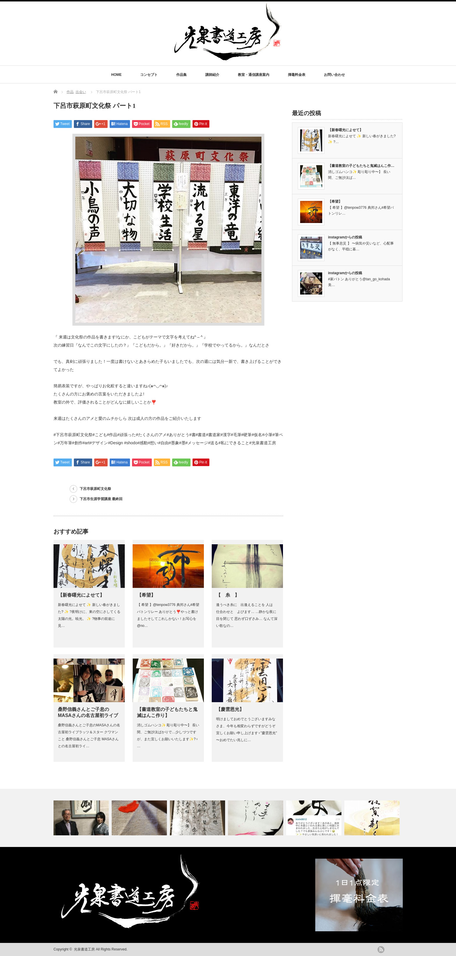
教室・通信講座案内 (253, 75)
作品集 (181, 75)
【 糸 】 (227, 595)
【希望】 (146, 595)
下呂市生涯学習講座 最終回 (101, 499)
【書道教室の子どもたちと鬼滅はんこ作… (361, 166)
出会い (81, 92)
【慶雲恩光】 (230, 709)
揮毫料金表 (296, 75)
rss (380, 949)
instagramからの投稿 (345, 237)
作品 (70, 92)
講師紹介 (212, 75)
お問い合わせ (334, 75)
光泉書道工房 (84, 949)
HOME (116, 75)
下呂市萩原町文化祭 (95, 489)
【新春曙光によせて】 (81, 595)
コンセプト (149, 75)
